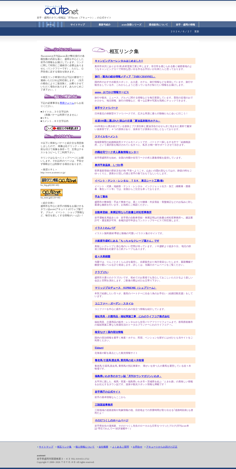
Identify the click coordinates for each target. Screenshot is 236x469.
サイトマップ (77, 24)
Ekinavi (99, 347)
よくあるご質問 (120, 447)
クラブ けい (101, 272)
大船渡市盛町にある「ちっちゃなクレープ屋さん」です (127, 240)
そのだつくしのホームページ (111, 420)
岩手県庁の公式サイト (108, 391)
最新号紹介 (105, 24)
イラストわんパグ (105, 227)
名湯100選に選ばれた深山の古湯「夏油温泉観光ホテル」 (128, 120)
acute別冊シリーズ (131, 24)
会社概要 (103, 447)
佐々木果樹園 (102, 256)
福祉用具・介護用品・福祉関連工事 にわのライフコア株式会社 (132, 316)
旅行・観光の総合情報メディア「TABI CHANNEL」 (125, 76)
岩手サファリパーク (106, 107)
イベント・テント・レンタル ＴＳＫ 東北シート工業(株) (129, 180)
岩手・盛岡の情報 (185, 24)
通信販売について (158, 24)
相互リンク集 (64, 447)
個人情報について (85, 447)
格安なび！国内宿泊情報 (109, 332)
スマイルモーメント (106, 136)
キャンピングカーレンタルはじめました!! (119, 60)
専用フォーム (67, 103)
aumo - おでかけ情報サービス (112, 92)
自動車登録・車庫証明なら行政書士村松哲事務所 (123, 212)
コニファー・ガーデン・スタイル (114, 303)
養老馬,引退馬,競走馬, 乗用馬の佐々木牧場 (119, 360)
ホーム (50, 24)
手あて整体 (101, 196)
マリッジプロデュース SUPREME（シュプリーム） (126, 287)
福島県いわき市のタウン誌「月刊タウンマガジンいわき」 (128, 376)
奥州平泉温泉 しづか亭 (109, 165)
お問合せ (137, 447)
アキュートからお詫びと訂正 (161, 447)
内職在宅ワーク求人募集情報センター (117, 152)
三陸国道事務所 (104, 404)
